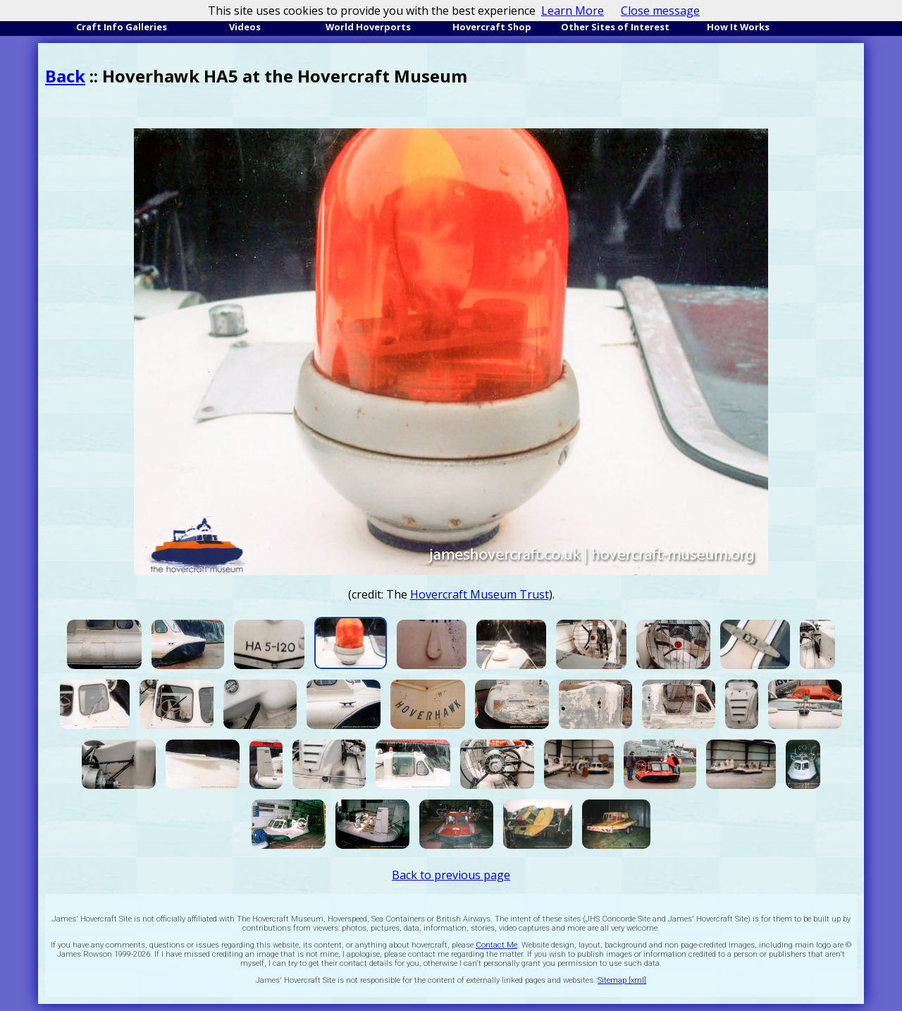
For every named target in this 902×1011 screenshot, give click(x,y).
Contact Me (496, 945)
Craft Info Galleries (121, 26)
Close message (660, 10)
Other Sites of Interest (615, 26)
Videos (245, 26)
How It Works (738, 26)
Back (65, 75)
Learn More (572, 10)
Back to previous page (451, 875)
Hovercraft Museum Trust (479, 594)
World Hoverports (368, 26)
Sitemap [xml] (622, 980)
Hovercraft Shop (491, 26)
